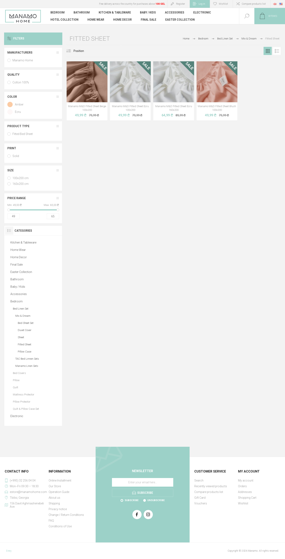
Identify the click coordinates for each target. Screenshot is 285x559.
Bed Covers (19, 373)
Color (12, 96)
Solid (15, 156)
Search (198, 480)
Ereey (9, 550)
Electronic (16, 416)
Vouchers (200, 503)
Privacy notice (58, 509)
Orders (242, 486)
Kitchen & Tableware (23, 242)
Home (186, 38)
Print (11, 148)
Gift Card (200, 497)
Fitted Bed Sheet (22, 134)
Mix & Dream (22, 315)
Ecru (18, 111)
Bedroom (16, 301)
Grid (268, 51)
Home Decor (18, 257)
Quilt (15, 387)
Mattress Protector (23, 394)
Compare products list (254, 3)
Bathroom (17, 279)
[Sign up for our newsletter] (142, 482)
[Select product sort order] (81, 51)
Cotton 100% (20, 82)
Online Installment (60, 480)
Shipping (54, 503)
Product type (18, 126)
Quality (13, 74)
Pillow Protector (21, 401)
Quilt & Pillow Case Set (26, 408)
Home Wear (18, 249)
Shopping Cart (247, 497)
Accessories (18, 294)
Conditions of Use (60, 526)
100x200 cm (20, 178)
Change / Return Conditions (66, 514)
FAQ (51, 520)
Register (180, 3)
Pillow (16, 380)
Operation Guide (59, 492)
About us (54, 497)
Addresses (245, 492)
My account (245, 480)
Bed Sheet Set (26, 322)
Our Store (55, 486)
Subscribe (132, 500)
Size (10, 170)
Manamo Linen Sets (26, 365)
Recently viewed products (210, 486)
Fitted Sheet (24, 344)
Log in (202, 3)
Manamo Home (22, 60)
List (277, 51)
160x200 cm (20, 183)
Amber (19, 104)
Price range (16, 198)
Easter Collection (21, 272)
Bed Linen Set (20, 308)
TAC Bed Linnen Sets (27, 358)
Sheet (21, 337)
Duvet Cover (24, 330)
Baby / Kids (17, 286)
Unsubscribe (156, 500)
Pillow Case (24, 351)
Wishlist (243, 503)
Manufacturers (19, 52)
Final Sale (16, 264)
